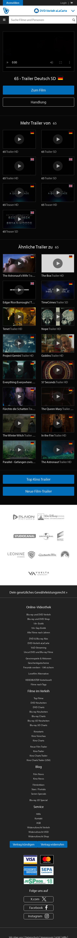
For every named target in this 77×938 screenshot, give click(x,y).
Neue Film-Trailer (38, 491)
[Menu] (4, 20)
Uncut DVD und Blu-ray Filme (38, 652)
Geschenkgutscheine (38, 662)
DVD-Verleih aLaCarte (53, 11)
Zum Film (38, 90)
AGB (38, 822)
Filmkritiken (38, 784)
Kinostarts (38, 731)
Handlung (38, 102)
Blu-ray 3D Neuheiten (38, 720)
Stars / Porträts (39, 789)
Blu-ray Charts (38, 716)
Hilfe (38, 813)
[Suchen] (73, 20)
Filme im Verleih (39, 691)
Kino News (38, 778)
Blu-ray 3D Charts (38, 725)
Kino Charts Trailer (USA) (39, 760)
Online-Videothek (38, 607)
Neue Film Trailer (38, 746)
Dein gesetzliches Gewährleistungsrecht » (38, 592)
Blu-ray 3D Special (38, 800)
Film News (38, 774)
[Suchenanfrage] (43, 20)
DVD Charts (38, 707)
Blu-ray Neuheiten (38, 711)
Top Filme (38, 698)
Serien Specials (38, 793)
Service (39, 807)
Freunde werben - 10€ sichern (38, 667)
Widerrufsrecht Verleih (38, 827)
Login (63, 2)
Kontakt (38, 818)
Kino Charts (38, 740)
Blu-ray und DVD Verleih (38, 614)
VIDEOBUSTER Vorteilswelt (38, 679)
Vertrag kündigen (23, 844)
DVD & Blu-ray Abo (38, 638)
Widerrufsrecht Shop (38, 836)
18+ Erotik (38, 623)
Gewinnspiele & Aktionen (38, 658)
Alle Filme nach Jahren (38, 632)
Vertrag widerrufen (52, 844)
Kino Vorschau (39, 735)
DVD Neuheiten (39, 702)
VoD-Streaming (38, 647)
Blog (38, 767)
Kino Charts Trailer (38, 755)
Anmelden (12, 2)
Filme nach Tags (38, 684)
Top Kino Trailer (38, 479)
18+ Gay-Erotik (38, 627)
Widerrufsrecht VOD (39, 831)
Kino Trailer (38, 751)
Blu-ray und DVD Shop (38, 618)
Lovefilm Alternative (38, 673)
